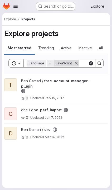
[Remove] (76, 63)
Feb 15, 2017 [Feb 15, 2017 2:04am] (54, 98)
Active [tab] (66, 48)
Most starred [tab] (19, 48)
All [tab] (101, 48)
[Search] (99, 63)
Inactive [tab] (85, 48)
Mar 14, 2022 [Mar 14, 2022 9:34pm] (54, 137)
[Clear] (91, 63)
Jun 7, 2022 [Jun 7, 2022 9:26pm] (53, 118)
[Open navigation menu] (15, 6)
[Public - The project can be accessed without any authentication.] (23, 91)
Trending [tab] (46, 48)
